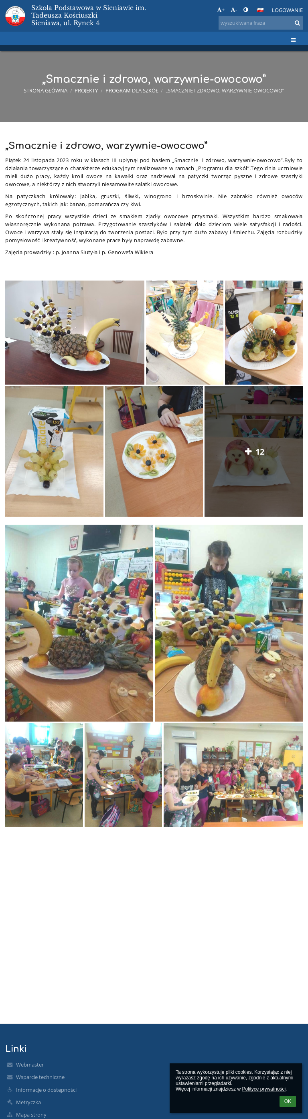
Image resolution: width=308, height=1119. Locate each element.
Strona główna (45, 90)
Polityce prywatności (264, 1089)
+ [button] (221, 9)
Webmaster (30, 1064)
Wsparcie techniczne (40, 1077)
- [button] (234, 9)
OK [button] (287, 1101)
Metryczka (28, 1102)
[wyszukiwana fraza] (261, 23)
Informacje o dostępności (46, 1089)
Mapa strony (31, 1114)
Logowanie (287, 10)
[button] (260, 10)
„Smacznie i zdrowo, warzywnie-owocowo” (225, 90)
